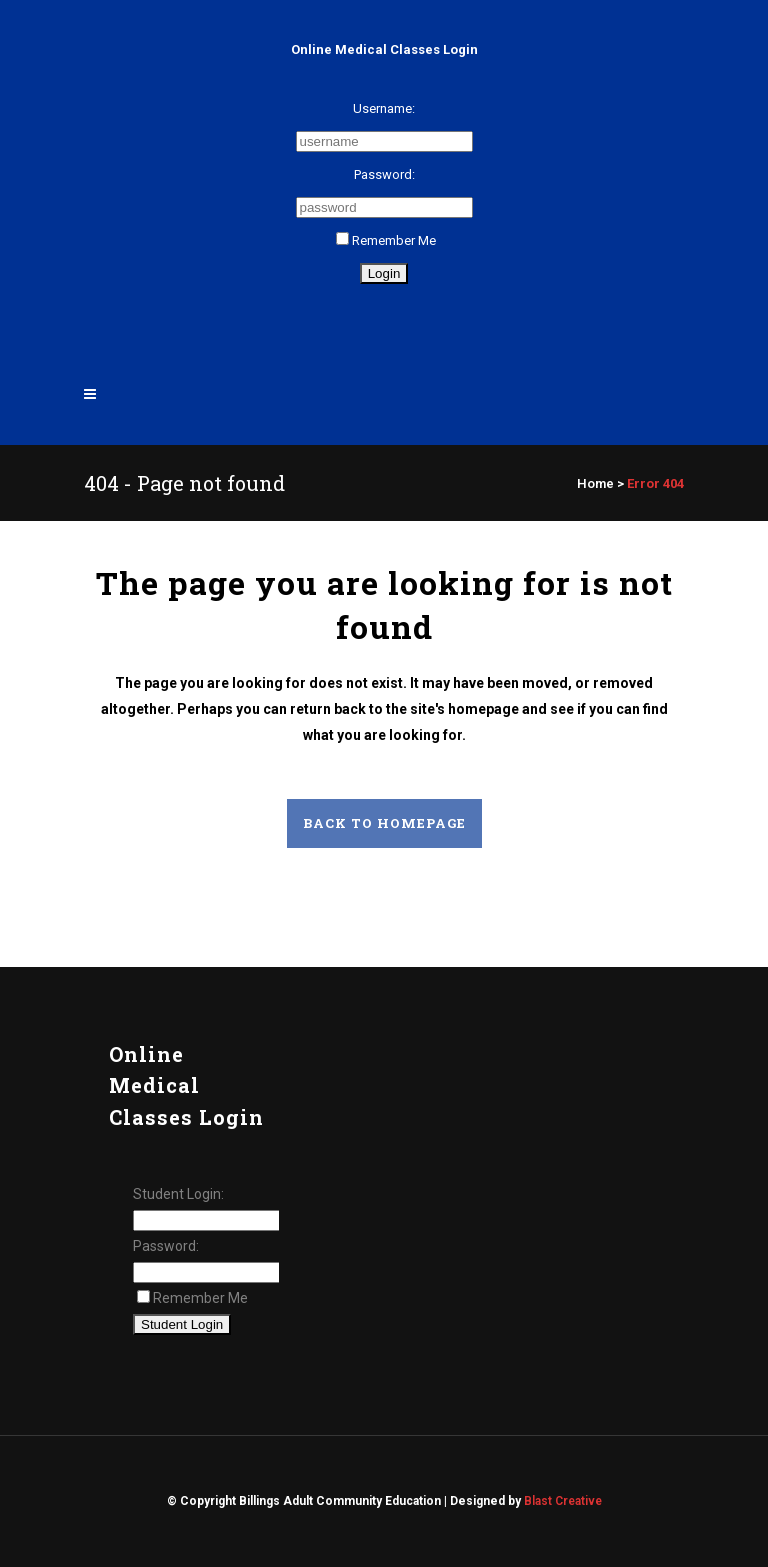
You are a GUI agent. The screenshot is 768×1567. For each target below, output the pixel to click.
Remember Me (386, 240)
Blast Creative (563, 1501)
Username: (384, 108)
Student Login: (178, 1194)
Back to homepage (384, 823)
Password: (384, 174)
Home (595, 483)
